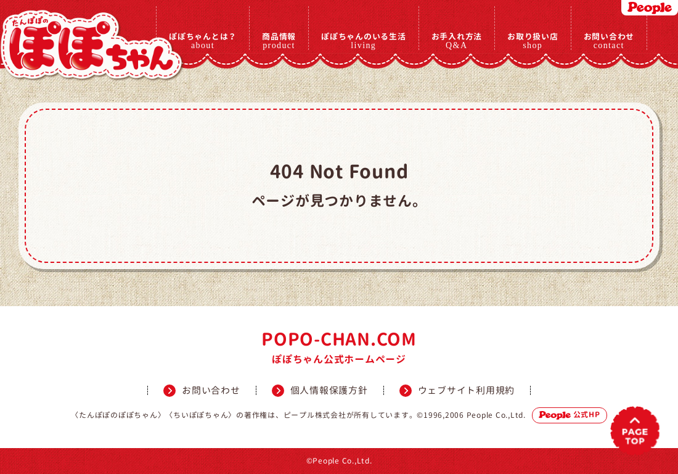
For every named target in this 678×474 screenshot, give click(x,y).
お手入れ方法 (457, 40)
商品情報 (279, 40)
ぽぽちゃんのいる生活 (363, 40)
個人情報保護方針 (329, 390)
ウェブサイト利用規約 (466, 390)
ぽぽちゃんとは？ (203, 40)
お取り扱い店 (532, 40)
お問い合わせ (609, 40)
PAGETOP (635, 431)
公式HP (569, 414)
